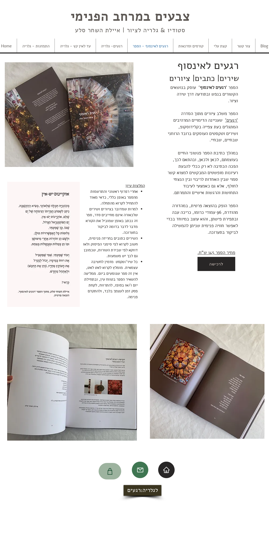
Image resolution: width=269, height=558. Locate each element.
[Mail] (140, 470)
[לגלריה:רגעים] (142, 490)
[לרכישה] (216, 264)
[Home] (166, 470)
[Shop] (110, 471)
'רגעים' (231, 120)
